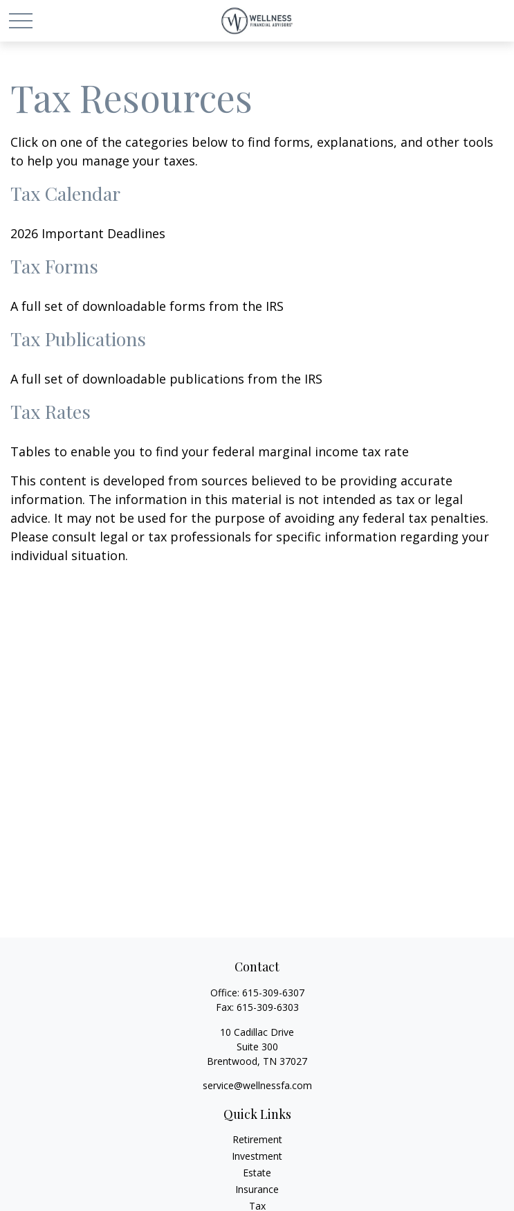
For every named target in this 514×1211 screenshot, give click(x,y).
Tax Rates (50, 411)
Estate (257, 1172)
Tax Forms (54, 265)
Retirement (257, 1139)
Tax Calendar (65, 193)
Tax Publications (78, 338)
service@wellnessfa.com (257, 1085)
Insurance (257, 1189)
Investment (257, 1156)
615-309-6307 (273, 992)
